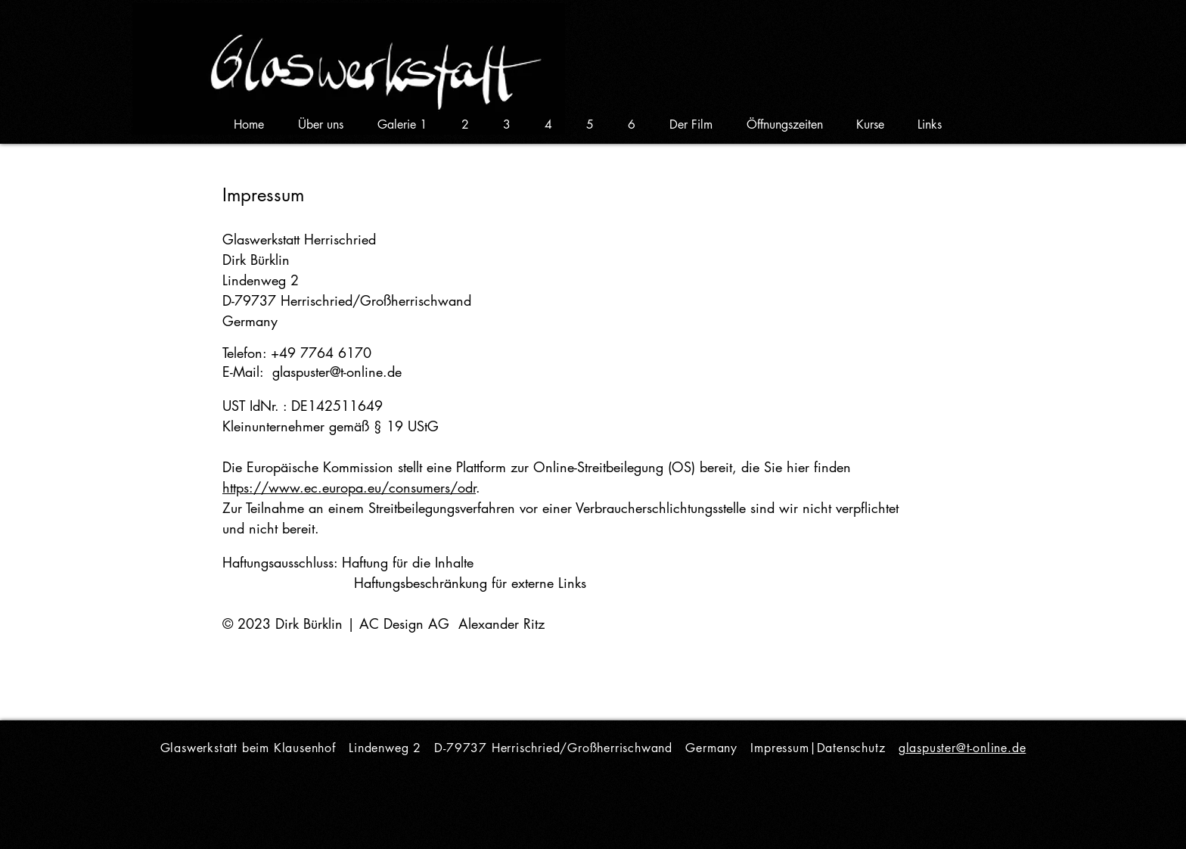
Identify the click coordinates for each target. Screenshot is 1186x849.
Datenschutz (851, 748)
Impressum (779, 748)
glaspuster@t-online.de (337, 371)
